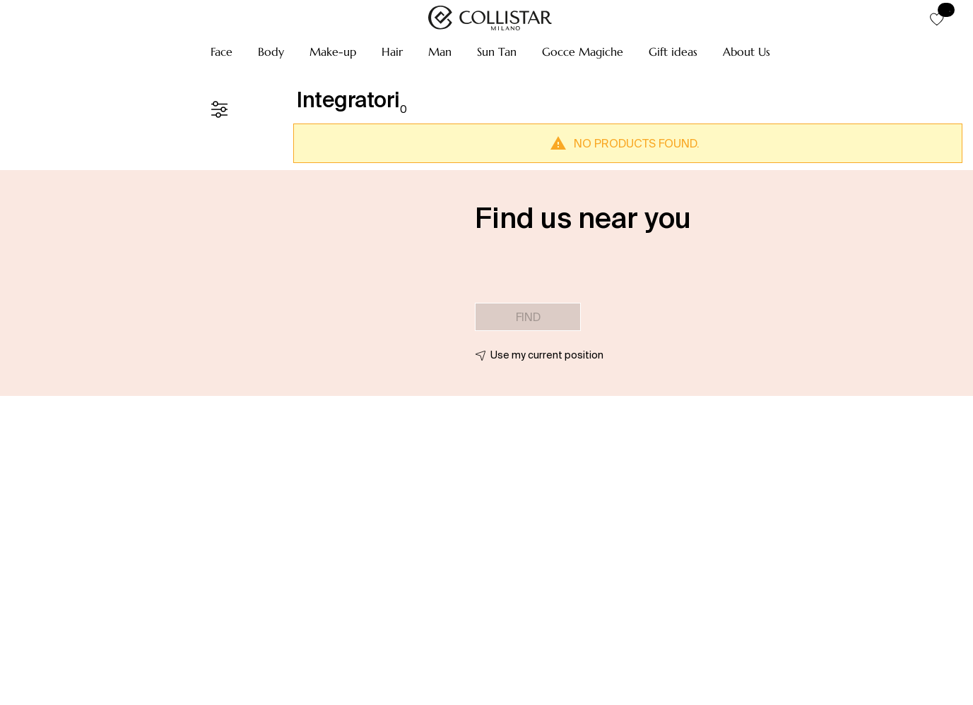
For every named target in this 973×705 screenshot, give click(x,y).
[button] (221, 51)
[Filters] (219, 109)
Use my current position (546, 355)
